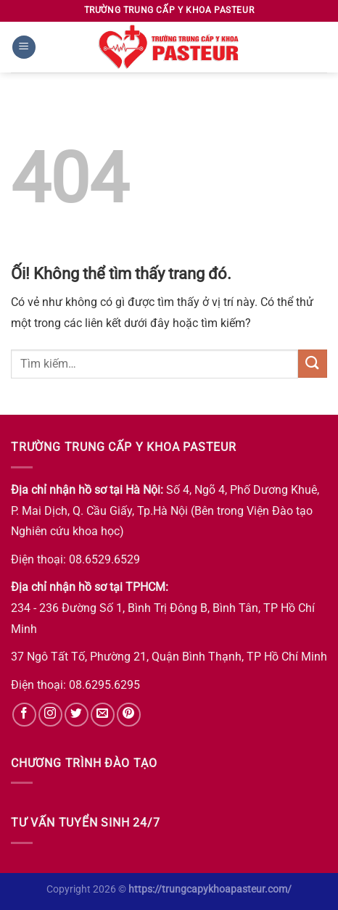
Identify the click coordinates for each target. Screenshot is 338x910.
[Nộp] (312, 363)
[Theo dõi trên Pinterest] (129, 715)
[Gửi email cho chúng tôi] (103, 715)
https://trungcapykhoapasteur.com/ (210, 889)
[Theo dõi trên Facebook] (24, 715)
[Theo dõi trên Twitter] (76, 715)
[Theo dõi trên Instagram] (50, 715)
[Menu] (24, 47)
